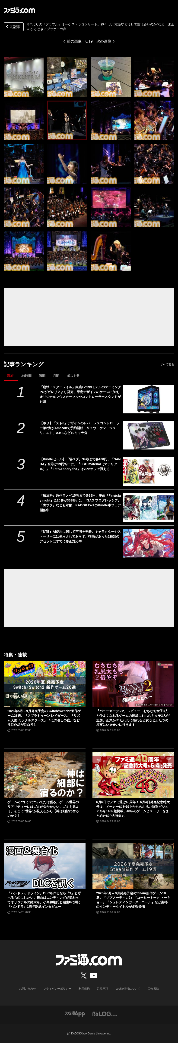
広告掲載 (153, 988)
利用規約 (84, 988)
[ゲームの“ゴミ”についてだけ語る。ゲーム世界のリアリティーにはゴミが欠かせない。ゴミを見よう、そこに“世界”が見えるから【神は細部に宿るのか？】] (45, 775)
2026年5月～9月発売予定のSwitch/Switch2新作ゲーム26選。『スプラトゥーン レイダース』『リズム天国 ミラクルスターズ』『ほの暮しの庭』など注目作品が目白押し (44, 717)
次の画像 (103, 41)
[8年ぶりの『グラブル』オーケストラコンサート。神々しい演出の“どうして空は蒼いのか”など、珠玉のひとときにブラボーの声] (24, 77)
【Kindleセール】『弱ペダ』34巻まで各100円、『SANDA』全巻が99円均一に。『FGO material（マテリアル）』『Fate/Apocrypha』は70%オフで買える (80, 464)
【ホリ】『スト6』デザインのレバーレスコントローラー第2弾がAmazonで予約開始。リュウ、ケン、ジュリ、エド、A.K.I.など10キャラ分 (79, 428)
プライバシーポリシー (57, 988)
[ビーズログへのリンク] (104, 1014)
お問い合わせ (27, 988)
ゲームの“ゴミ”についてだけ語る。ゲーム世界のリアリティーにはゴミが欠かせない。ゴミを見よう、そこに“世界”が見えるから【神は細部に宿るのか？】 (43, 809)
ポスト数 (73, 376)
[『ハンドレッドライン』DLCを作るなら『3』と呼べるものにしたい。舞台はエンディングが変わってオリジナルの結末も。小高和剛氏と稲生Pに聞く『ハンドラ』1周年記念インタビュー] (45, 866)
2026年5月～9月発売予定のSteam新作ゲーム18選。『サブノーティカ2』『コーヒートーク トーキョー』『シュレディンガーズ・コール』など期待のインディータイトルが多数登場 (133, 900)
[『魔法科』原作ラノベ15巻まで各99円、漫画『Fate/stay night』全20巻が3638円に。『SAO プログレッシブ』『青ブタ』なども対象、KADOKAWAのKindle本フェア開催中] (148, 507)
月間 (56, 376)
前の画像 (74, 41)
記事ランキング (24, 364)
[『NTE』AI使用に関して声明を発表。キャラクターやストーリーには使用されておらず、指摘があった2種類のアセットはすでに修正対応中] (148, 543)
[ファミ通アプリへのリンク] (75, 1014)
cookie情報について (128, 988)
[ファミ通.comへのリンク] (19, 10)
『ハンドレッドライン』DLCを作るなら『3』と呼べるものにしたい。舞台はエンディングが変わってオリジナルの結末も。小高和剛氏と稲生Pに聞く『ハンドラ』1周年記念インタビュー (44, 900)
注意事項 (102, 988)
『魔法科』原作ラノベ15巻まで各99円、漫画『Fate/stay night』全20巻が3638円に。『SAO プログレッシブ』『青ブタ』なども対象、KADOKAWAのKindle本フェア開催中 (80, 503)
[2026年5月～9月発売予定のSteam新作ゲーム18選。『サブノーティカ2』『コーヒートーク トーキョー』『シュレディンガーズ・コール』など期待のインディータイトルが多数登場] (133, 866)
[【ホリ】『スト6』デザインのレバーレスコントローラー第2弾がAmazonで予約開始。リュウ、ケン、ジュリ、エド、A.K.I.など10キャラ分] (148, 435)
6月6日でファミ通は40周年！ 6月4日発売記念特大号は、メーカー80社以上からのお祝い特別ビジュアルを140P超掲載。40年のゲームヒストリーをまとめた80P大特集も (133, 809)
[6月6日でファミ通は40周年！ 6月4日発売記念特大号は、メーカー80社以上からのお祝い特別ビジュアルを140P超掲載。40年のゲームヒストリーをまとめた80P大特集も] (133, 775)
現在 (10, 376)
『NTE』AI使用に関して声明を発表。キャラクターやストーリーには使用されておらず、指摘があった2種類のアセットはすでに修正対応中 (80, 536)
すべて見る (167, 364)
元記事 (13, 27)
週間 (42, 376)
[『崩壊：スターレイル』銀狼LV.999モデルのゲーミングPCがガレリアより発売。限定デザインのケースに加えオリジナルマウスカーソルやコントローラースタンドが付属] (148, 399)
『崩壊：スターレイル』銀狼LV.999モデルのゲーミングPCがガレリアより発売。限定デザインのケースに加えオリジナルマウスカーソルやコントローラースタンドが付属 (80, 394)
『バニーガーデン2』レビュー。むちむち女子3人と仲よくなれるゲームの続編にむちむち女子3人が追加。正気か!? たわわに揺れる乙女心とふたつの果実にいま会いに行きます (132, 717)
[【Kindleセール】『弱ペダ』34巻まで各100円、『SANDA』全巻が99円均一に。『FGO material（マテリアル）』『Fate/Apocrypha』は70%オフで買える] (148, 471)
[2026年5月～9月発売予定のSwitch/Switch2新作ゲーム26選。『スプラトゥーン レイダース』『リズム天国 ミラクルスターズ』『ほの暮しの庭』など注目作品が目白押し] (45, 684)
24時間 (26, 376)
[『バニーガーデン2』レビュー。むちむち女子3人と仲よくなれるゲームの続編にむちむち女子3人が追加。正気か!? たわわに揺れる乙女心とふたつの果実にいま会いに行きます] (133, 684)
